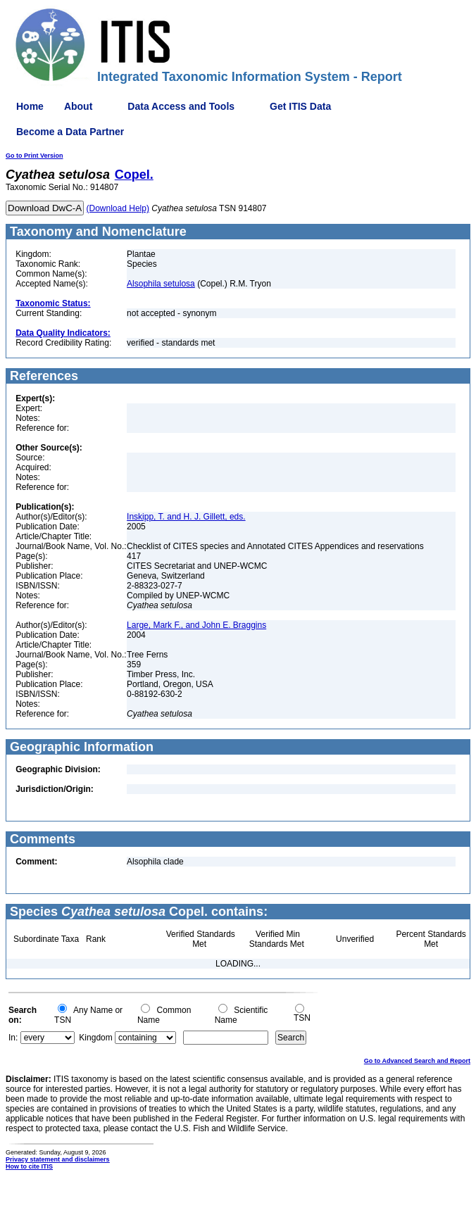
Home (30, 106)
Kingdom (95, 1038)
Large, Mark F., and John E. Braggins (196, 625)
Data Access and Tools (180, 106)
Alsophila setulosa (161, 284)
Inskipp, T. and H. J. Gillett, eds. (186, 517)
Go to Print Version (34, 155)
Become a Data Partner (70, 131)
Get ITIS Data (300, 106)
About (78, 106)
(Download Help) (118, 208)
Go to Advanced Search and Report (417, 1060)
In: (13, 1038)
